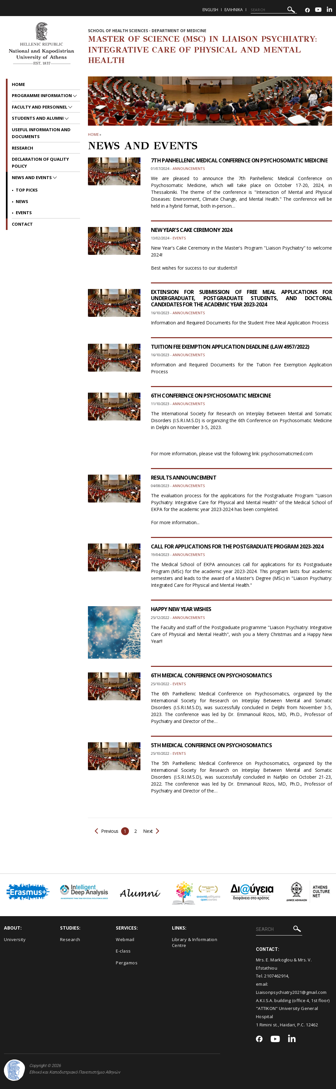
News (22, 201)
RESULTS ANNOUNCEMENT (183, 477)
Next (150, 831)
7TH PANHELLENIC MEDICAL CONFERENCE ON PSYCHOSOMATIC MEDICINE (239, 160)
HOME (93, 134)
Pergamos (126, 963)
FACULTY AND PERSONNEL (40, 107)
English (210, 9)
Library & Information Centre (195, 942)
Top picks (27, 190)
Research (22, 148)
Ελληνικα (233, 9)
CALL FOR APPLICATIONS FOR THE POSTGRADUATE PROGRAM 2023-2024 (237, 546)
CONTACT (22, 224)
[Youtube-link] (318, 10)
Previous (106, 831)
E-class (123, 951)
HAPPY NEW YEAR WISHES (181, 609)
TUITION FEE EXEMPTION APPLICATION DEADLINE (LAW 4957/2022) (230, 346)
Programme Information (42, 95)
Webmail (125, 939)
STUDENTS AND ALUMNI (38, 118)
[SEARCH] (274, 9)
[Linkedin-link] (329, 10)
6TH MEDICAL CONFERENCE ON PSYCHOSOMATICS (211, 675)
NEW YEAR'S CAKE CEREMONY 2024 (191, 230)
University (15, 939)
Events (24, 213)
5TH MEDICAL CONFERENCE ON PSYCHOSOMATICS (211, 745)
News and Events (32, 177)
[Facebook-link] (307, 10)
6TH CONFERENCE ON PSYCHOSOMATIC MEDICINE (211, 395)
